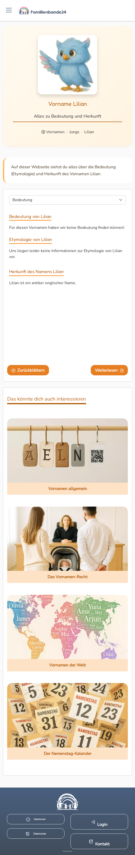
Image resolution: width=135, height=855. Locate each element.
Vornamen (55, 132)
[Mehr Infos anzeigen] (67, 851)
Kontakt (99, 843)
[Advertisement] (67, 326)
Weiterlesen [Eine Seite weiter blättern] (109, 370)
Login (99, 823)
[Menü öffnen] (9, 10)
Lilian (89, 132)
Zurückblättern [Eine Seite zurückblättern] (28, 370)
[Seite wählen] (67, 200)
